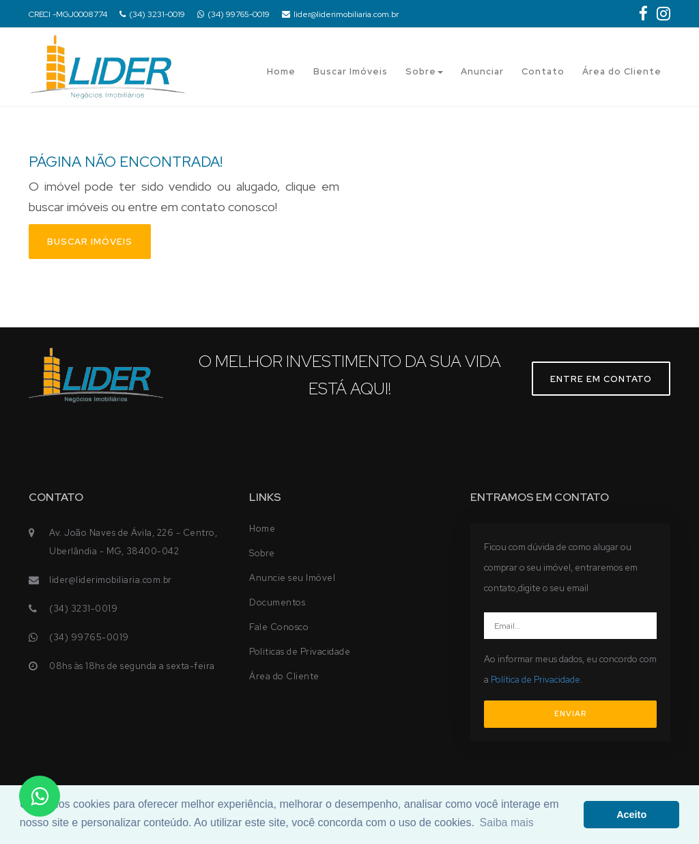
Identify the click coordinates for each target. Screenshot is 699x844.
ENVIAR (570, 713)
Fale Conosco (279, 627)
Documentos (277, 602)
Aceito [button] (631, 814)
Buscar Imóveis (350, 71)
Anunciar (482, 71)
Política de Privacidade (535, 679)
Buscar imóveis (89, 241)
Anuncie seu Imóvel (292, 578)
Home (281, 71)
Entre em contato (601, 379)
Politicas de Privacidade (299, 651)
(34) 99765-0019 (233, 14)
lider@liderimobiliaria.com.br (340, 14)
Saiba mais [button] (507, 822)
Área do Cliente (621, 71)
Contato (543, 71)
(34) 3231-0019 (152, 14)
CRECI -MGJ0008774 (68, 14)
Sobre (424, 71)
